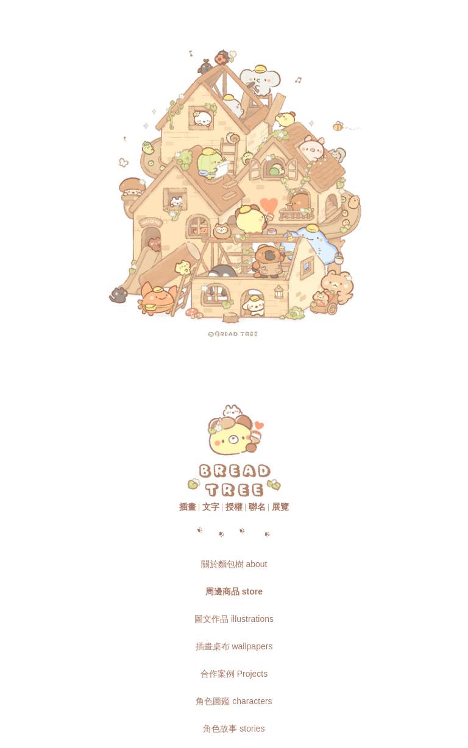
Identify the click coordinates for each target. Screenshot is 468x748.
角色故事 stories (233, 728)
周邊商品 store (234, 591)
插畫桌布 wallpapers (234, 646)
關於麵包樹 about (234, 564)
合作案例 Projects (234, 674)
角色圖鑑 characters (234, 701)
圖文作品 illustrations (234, 619)
